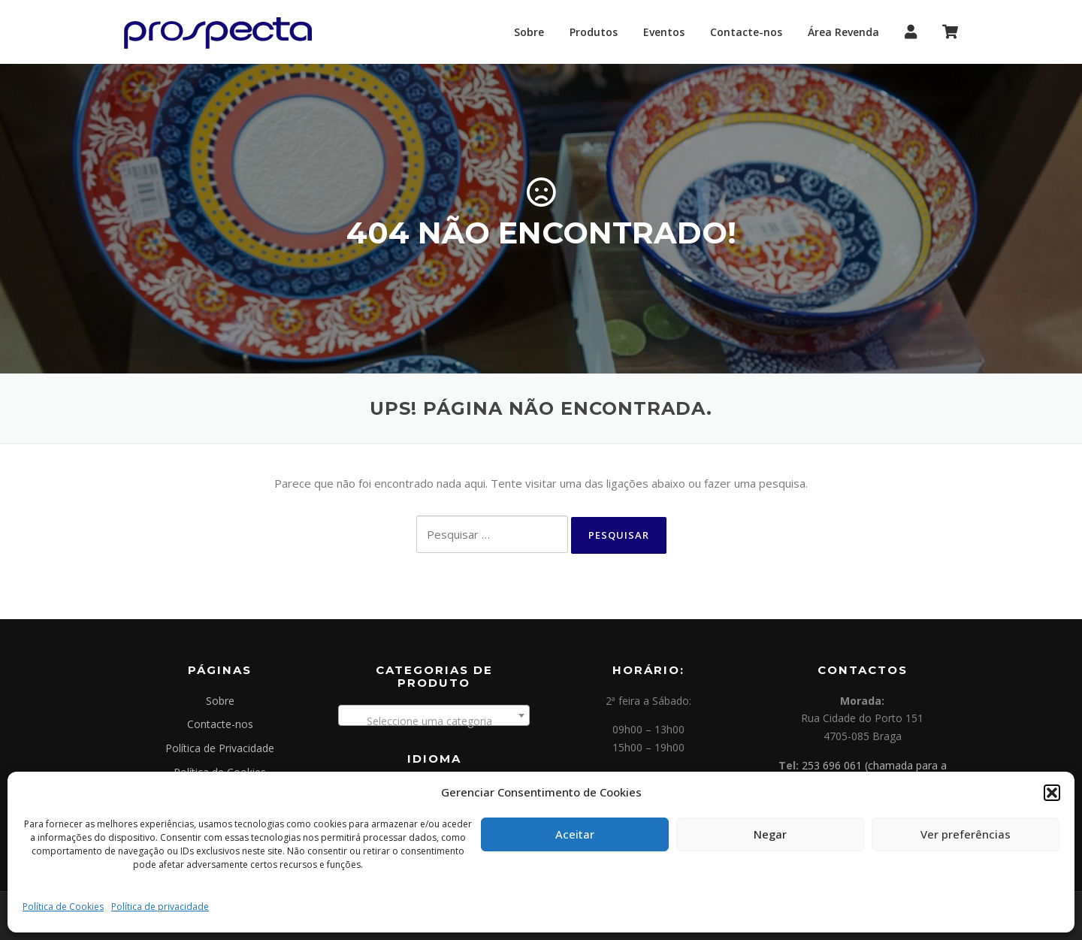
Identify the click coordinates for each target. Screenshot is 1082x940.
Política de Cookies (63, 906)
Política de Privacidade (219, 748)
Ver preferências (965, 834)
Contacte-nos (746, 32)
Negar (770, 834)
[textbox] (434, 721)
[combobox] (434, 715)
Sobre (529, 32)
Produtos (594, 32)
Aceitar (574, 834)
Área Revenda (843, 32)
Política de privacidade (160, 906)
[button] (1051, 792)
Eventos (664, 32)
